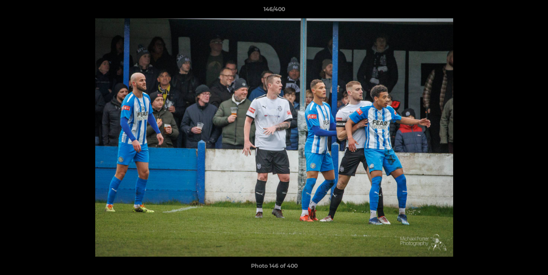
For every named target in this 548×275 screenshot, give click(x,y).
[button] (534, 11)
